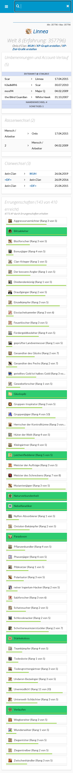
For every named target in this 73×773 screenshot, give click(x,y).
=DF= (8, 179)
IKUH (33, 173)
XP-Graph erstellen (48, 45)
